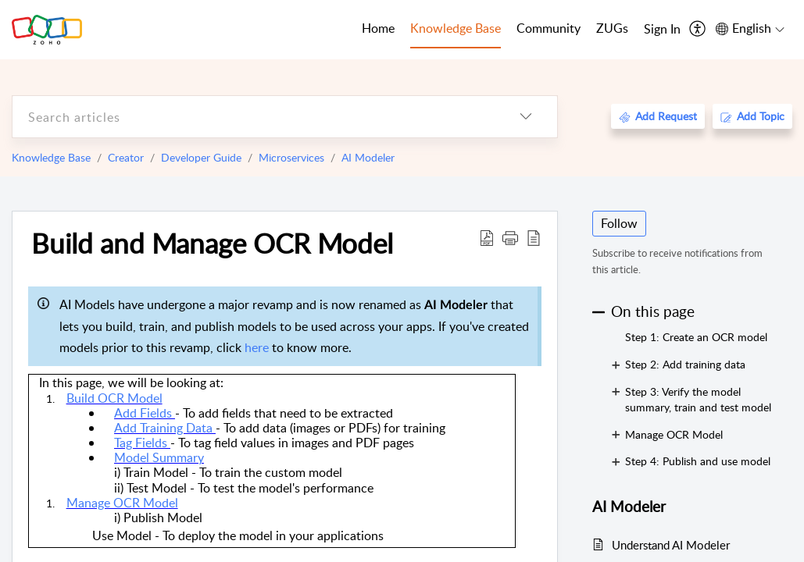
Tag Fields (142, 442)
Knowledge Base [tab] (455, 28)
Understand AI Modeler (671, 545)
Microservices (291, 157)
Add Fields (144, 413)
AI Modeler (368, 157)
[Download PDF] (487, 237)
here (258, 347)
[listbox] (526, 116)
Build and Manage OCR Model (212, 242)
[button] (510, 237)
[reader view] (533, 237)
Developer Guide (201, 157)
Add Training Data (165, 427)
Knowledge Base (51, 157)
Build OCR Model (114, 398)
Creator (126, 157)
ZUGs (612, 28)
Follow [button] (619, 223)
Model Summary (159, 457)
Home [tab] (378, 28)
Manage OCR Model (122, 502)
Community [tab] (548, 28)
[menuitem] (662, 29)
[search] (254, 116)
